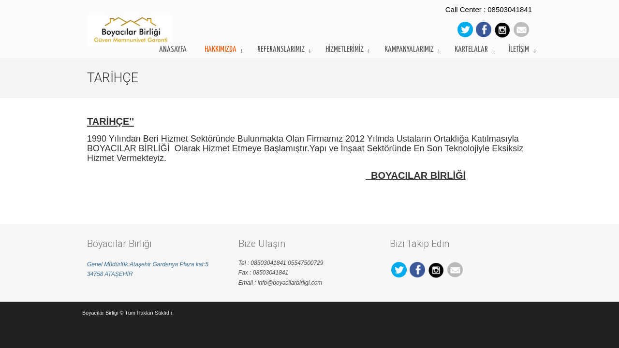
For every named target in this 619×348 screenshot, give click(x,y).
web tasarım (521, 312)
